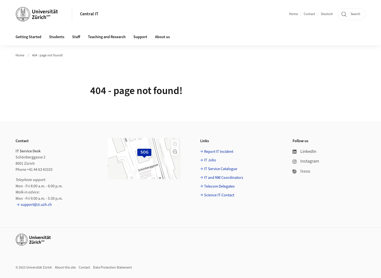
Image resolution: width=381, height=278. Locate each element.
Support (140, 37)
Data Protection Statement (112, 267)
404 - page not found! (47, 55)
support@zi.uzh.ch (36, 204)
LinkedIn (304, 151)
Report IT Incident (218, 151)
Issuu (301, 171)
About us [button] (162, 37)
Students (56, 37)
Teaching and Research (107, 37)
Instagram (306, 161)
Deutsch (327, 14)
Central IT (89, 14)
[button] (175, 144)
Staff (76, 37)
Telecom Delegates (219, 186)
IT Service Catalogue (220, 169)
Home (293, 14)
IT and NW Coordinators (223, 177)
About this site (65, 267)
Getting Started (28, 37)
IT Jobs (210, 160)
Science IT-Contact (219, 195)
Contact (309, 14)
